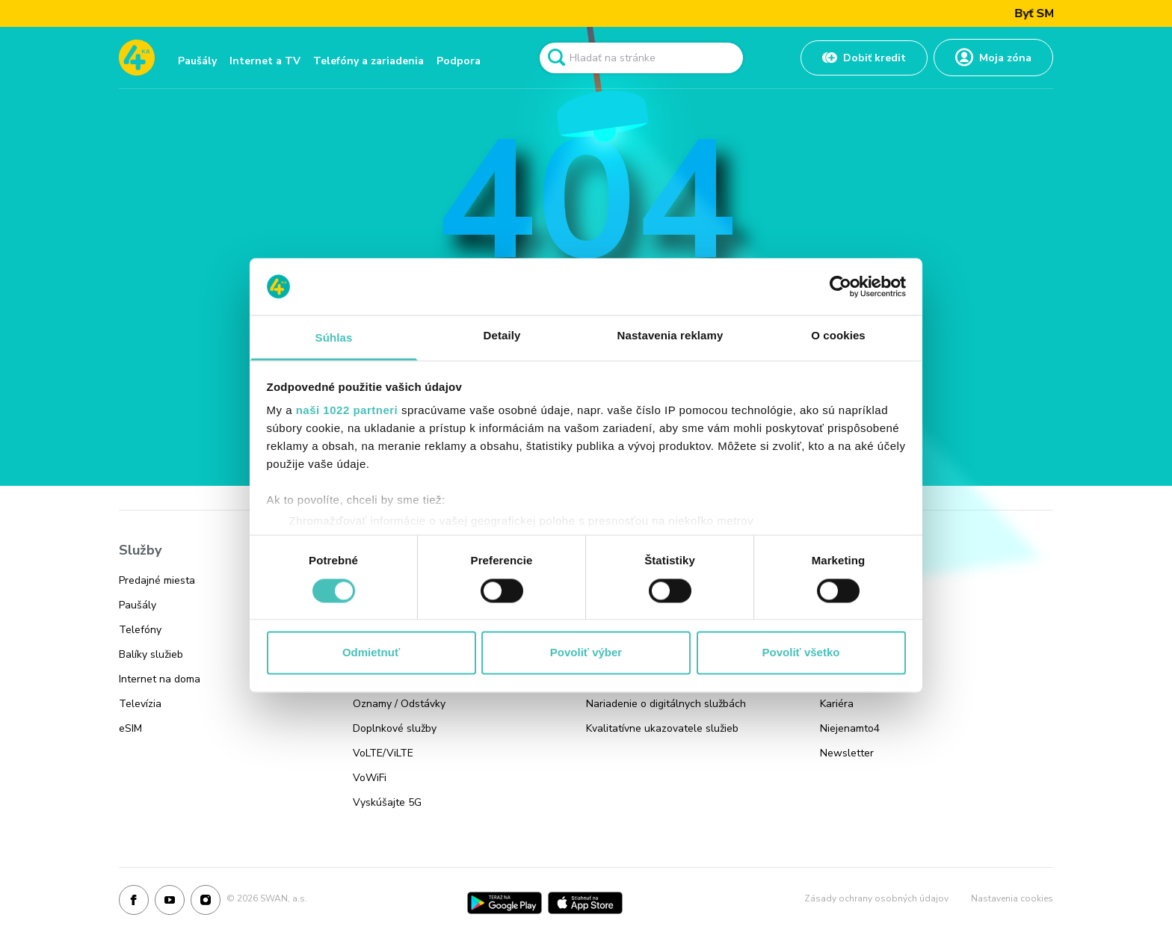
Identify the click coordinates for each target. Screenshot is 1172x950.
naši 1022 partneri (347, 410)
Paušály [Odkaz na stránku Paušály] (137, 605)
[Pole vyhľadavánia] (641, 58)
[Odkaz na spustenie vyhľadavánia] (556, 58)
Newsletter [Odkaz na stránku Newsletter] (847, 753)
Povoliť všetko (801, 653)
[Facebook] (134, 903)
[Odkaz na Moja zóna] (993, 57)
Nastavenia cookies (1012, 898)
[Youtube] (170, 903)
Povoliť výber (586, 653)
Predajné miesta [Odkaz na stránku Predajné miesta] (157, 580)
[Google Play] (504, 903)
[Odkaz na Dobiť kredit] (864, 57)
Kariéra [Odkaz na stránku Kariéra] (837, 704)
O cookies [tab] (838, 336)
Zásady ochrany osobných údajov (876, 898)
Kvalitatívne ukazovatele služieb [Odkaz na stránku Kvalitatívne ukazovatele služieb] (662, 728)
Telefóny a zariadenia (368, 61)
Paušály (197, 61)
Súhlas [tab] (334, 338)
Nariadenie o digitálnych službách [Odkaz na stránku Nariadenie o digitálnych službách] (666, 704)
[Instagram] (205, 903)
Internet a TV (264, 61)
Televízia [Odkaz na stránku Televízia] (140, 704)
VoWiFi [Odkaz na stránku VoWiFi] (369, 778)
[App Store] (585, 903)
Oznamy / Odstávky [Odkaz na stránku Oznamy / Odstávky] (399, 704)
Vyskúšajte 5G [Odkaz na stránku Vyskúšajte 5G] (387, 802)
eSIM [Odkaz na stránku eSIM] (130, 728)
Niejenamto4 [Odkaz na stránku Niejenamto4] (850, 728)
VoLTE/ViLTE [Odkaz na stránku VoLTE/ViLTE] (383, 753)
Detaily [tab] (502, 336)
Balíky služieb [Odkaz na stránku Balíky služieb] (151, 654)
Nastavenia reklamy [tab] (670, 336)
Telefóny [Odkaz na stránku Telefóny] (140, 630)
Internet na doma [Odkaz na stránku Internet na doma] (159, 679)
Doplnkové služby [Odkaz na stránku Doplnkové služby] (395, 728)
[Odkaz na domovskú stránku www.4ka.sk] (137, 57)
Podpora (459, 61)
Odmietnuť (371, 653)
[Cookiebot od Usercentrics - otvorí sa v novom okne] (840, 286)
